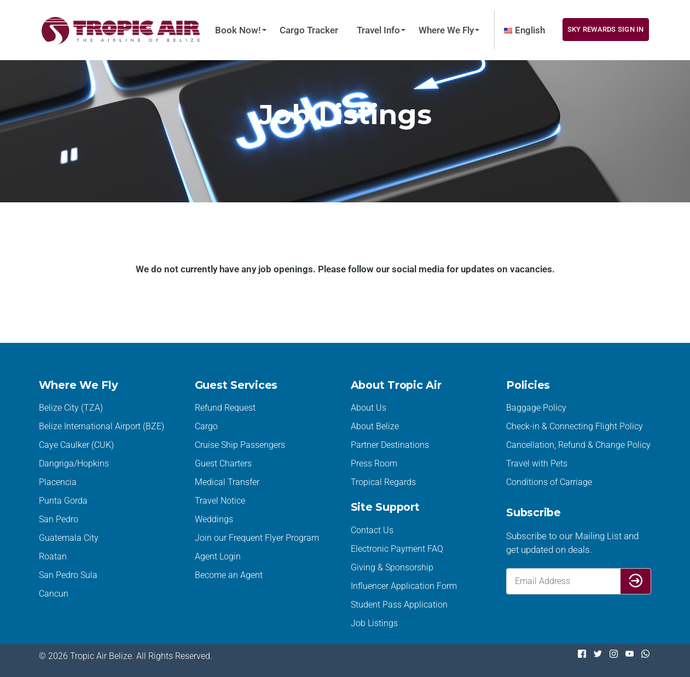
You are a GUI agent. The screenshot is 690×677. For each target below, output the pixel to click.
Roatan (53, 556)
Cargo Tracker (309, 30)
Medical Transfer (227, 482)
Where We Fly (446, 30)
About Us (368, 407)
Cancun (53, 593)
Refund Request (225, 407)
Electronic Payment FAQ (397, 549)
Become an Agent (229, 575)
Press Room (374, 463)
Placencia (58, 482)
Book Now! (238, 30)
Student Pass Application (399, 604)
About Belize (375, 426)
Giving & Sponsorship (392, 567)
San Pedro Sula (68, 575)
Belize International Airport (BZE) (101, 426)
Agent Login (218, 556)
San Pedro (58, 519)
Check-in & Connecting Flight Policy (574, 426)
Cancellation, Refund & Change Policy (578, 445)
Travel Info (378, 30)
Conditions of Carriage (549, 482)
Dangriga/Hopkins (74, 463)
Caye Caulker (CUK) (76, 445)
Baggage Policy (536, 407)
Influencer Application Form (404, 586)
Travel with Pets (536, 463)
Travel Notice (220, 500)
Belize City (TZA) (71, 407)
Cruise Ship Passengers (240, 445)
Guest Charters (223, 463)
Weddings (214, 519)
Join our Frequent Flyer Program (257, 538)
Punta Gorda (63, 500)
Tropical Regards (383, 482)
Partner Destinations (390, 445)
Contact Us (372, 530)
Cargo (206, 426)
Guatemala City (68, 538)
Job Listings (374, 623)
